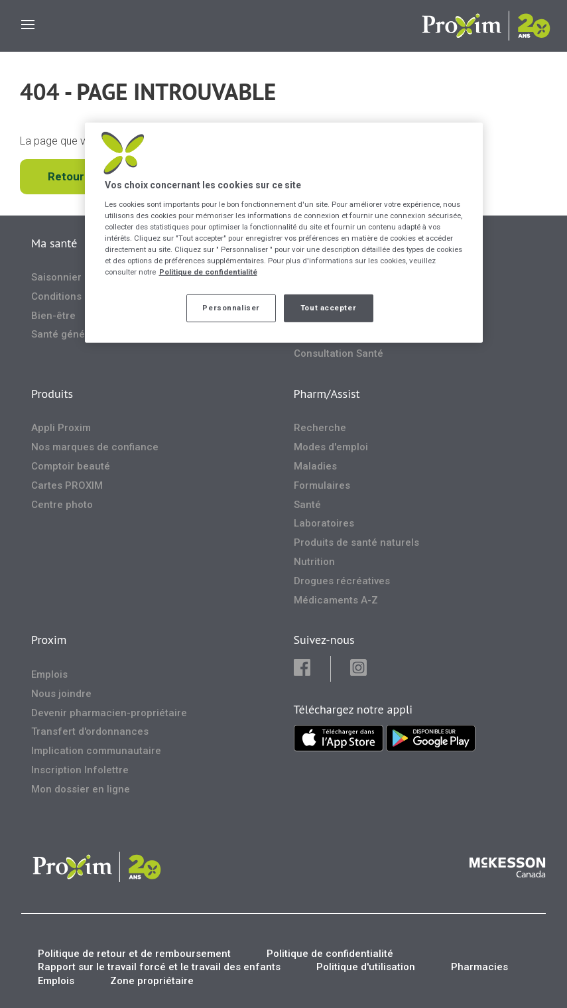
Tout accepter (328, 307)
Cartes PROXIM (67, 485)
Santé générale (67, 334)
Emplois (49, 674)
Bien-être (53, 316)
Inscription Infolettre (80, 770)
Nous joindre (61, 694)
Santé (307, 505)
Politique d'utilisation (365, 967)
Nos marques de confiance (94, 447)
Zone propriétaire (152, 981)
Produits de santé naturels (356, 542)
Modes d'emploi (331, 447)
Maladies (315, 466)
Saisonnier (56, 277)
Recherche (320, 428)
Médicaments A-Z (336, 600)
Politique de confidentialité (330, 954)
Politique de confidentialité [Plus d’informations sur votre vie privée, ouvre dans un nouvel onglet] (208, 272)
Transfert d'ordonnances (90, 731)
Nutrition (314, 562)
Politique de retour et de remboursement (134, 954)
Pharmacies (479, 967)
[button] (312, 669)
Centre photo (62, 505)
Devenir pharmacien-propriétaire (109, 713)
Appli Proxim (61, 428)
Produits (52, 393)
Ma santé (54, 243)
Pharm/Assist (327, 393)
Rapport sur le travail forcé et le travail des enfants (159, 967)
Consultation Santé (338, 353)
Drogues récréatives (342, 581)
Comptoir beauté (70, 466)
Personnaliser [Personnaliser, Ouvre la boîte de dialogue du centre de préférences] (230, 307)
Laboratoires (324, 523)
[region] (284, 233)
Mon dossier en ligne (80, 789)
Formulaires (322, 485)
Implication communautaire (96, 751)
